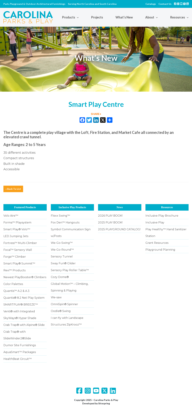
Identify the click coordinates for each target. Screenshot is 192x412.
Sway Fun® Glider (63, 263)
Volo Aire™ (10, 215)
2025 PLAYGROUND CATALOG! (119, 229)
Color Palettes (13, 284)
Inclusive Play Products (72, 207)
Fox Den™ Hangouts (65, 222)
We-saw (56, 297)
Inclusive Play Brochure (161, 215)
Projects (97, 17)
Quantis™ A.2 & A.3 (16, 291)
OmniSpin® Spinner (64, 304)
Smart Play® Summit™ (19, 263)
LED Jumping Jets (15, 236)
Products (68, 17)
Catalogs (150, 3)
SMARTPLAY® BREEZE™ (20, 304)
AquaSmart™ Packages (19, 352)
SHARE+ (96, 113)
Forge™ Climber (14, 256)
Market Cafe (129, 132)
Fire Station (100, 132)
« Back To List (13, 188)
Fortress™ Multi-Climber (20, 243)
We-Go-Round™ (62, 249)
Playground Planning (160, 249)
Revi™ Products (14, 270)
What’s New (124, 17)
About (149, 17)
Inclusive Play (154, 222)
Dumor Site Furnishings (19, 345)
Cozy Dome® (60, 277)
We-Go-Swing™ (62, 242)
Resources (177, 17)
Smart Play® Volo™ (16, 229)
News (120, 207)
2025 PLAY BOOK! (110, 222)
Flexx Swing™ (60, 215)
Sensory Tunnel (62, 256)
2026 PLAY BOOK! (110, 215)
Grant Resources (156, 242)
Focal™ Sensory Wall (17, 249)
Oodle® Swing (61, 311)
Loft (84, 132)
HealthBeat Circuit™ (17, 359)
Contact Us (164, 3)
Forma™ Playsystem (17, 222)
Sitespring (104, 403)
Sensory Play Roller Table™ (70, 270)
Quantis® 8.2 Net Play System (23, 297)
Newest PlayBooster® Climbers (24, 277)
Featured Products (25, 207)
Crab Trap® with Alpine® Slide (24, 325)
